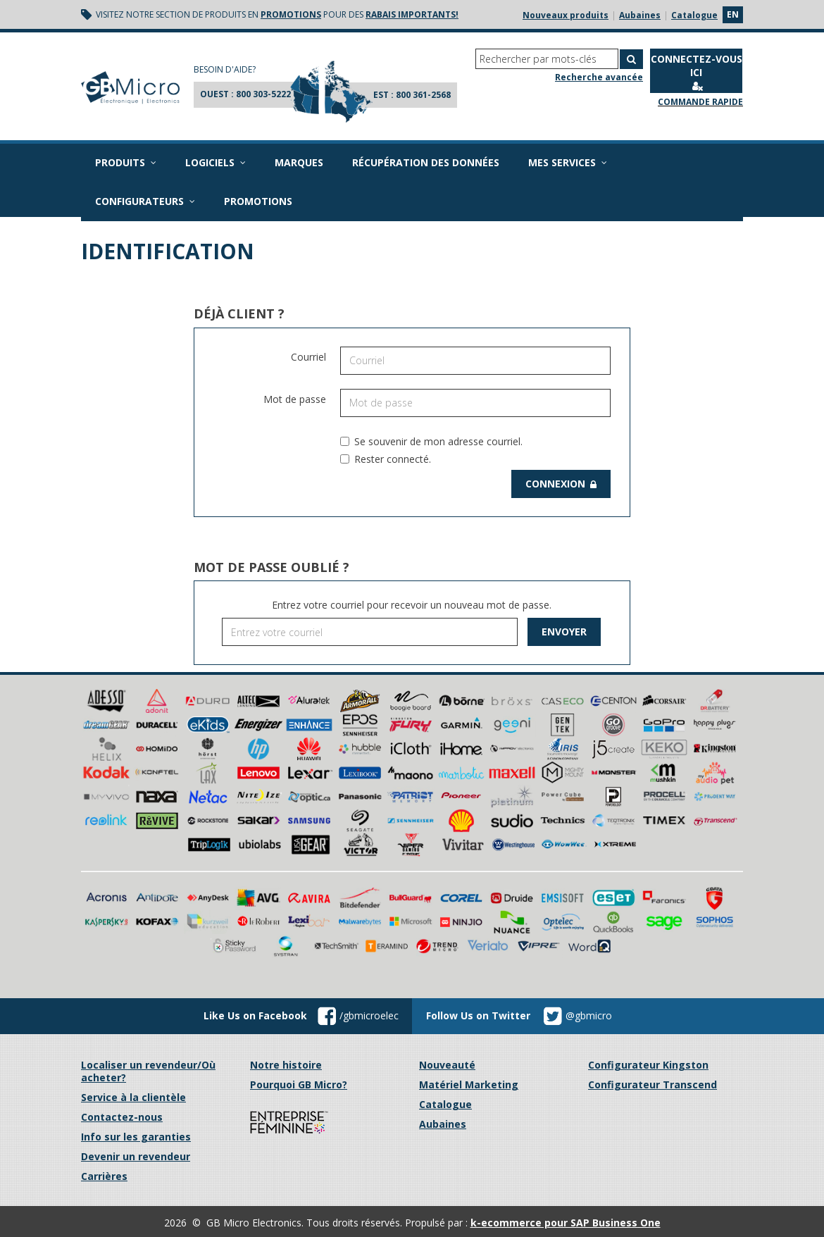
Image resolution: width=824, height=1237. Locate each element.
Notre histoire (286, 1064)
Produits (125, 162)
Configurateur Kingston (648, 1064)
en (733, 14)
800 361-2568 (423, 95)
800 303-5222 (263, 94)
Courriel (308, 356)
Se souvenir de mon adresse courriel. (431, 441)
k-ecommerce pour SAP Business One (565, 1222)
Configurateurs (145, 201)
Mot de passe (294, 399)
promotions (291, 14)
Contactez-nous (122, 1117)
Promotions (258, 201)
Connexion (561, 483)
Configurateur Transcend (652, 1084)
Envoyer (564, 631)
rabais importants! (412, 14)
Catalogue (694, 15)
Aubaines (640, 15)
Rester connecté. (385, 459)
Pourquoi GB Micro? (298, 1084)
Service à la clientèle (133, 1097)
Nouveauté (447, 1064)
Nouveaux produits (565, 15)
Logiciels (215, 162)
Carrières (104, 1176)
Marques (299, 162)
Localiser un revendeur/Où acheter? (148, 1071)
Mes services (567, 162)
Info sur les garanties (136, 1136)
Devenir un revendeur (135, 1156)
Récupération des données (425, 162)
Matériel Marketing (468, 1084)
